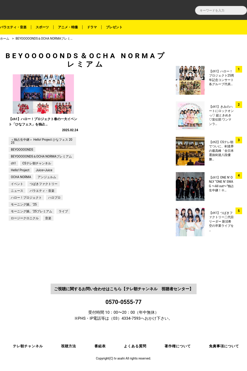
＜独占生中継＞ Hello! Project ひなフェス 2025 (41, 158)
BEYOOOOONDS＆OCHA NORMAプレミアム (46, 38)
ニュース (17, 208)
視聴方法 (68, 346)
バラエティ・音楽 (13, 27)
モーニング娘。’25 (24, 221)
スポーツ (42, 27)
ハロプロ (54, 215)
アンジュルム (47, 194)
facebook (240, 57)
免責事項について (224, 346)
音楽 (48, 235)
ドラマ (92, 27)
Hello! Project (20, 187)
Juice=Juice (44, 187)
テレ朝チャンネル (28, 346)
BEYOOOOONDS (22, 167)
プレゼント (114, 27)
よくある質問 (135, 346)
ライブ (63, 228)
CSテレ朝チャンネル (36, 180)
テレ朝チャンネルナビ (40, 10)
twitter (240, 69)
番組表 (100, 346)
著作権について (178, 346)
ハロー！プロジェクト (26, 215)
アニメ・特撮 (68, 27)
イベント (17, 201)
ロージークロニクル (25, 235)
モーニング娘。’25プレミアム (31, 228)
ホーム (4, 38)
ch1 (13, 180)
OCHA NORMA (21, 194)
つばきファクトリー (43, 201)
